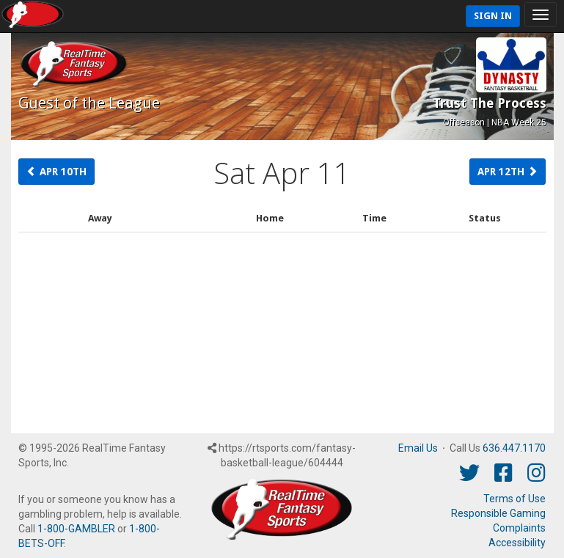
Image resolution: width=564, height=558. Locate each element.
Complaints (519, 528)
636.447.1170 (514, 448)
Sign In (493, 15)
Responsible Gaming (498, 513)
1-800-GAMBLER (76, 529)
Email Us (418, 448)
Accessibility (517, 542)
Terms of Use (514, 498)
